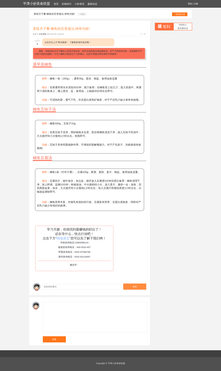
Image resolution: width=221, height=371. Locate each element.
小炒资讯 (79, 4)
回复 (54, 339)
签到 (166, 26)
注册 (196, 3)
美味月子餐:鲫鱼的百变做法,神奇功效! (54, 14)
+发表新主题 (180, 14)
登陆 (190, 3)
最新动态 (92, 4)
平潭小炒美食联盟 (36, 4)
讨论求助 (42, 34)
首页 (56, 4)
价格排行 (67, 4)
